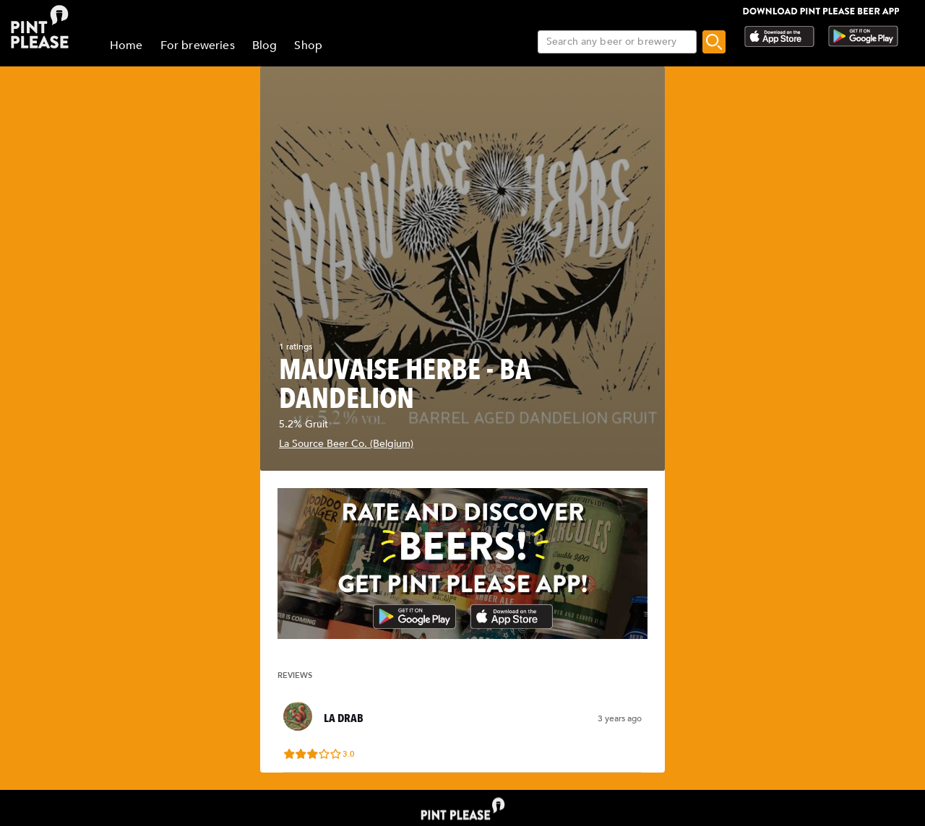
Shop (308, 45)
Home (126, 45)
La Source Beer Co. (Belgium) (346, 444)
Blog (265, 45)
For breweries (197, 45)
